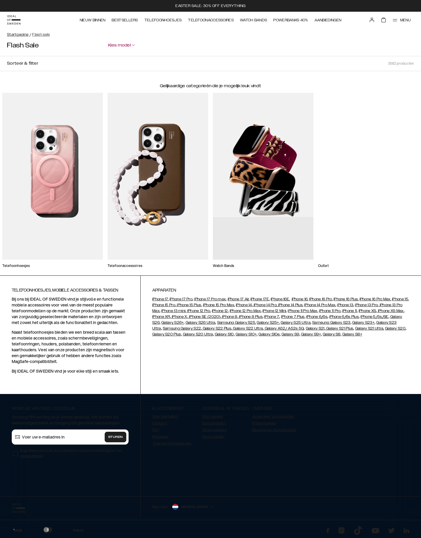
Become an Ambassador (274, 430)
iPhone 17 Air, (239, 299)
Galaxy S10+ (246, 334)
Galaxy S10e (268, 334)
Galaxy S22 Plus (216, 328)
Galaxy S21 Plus (339, 328)
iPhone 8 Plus (250, 317)
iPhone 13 (345, 305)
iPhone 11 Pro (330, 311)
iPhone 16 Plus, (346, 299)
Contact (159, 423)
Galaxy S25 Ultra (295, 323)
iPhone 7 (271, 317)
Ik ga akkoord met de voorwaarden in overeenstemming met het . (71, 453)
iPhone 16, (300, 299)
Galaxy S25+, (268, 323)
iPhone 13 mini (173, 311)
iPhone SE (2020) (204, 317)
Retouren (160, 437)
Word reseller (213, 437)
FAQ (155, 430)
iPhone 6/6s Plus (344, 317)
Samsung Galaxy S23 (331, 323)
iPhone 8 (229, 317)
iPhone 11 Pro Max (302, 311)
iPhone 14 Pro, (265, 305)
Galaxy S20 (395, 328)
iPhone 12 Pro (198, 311)
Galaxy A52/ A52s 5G (284, 328)
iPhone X (179, 317)
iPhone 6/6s (316, 317)
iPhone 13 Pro (366, 305)
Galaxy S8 (332, 334)
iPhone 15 (400, 299)
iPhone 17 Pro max (210, 299)
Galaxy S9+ (311, 334)
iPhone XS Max (390, 311)
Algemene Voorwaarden (273, 416)
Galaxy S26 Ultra (200, 323)
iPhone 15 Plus (188, 305)
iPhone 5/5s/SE (374, 317)
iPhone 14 (244, 305)
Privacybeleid (263, 423)
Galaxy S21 (315, 328)
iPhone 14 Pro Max (319, 305)
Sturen (115, 437)
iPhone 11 (349, 311)
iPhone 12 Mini (274, 311)
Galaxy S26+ (172, 323)
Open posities (214, 430)
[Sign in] (372, 20)
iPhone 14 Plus (290, 305)
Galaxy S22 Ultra (247, 328)
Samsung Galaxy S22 (182, 328)
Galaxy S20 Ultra (198, 334)
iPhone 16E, (280, 299)
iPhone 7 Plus (293, 317)
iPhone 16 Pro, (321, 299)
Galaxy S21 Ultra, (369, 328)
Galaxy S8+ (352, 334)
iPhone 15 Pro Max (218, 305)
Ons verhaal (212, 416)
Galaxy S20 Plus (166, 334)
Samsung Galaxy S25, (236, 323)
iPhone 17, (160, 299)
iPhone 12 (220, 311)
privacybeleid (32, 455)
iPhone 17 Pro (181, 299)
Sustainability (214, 423)
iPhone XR (161, 317)
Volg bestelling (165, 416)
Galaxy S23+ (363, 323)
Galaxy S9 (290, 334)
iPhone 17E (260, 299)
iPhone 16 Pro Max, (375, 299)
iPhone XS (367, 311)
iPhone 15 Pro (163, 305)
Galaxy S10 (224, 334)
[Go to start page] (13, 20)
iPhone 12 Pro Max (245, 311)
